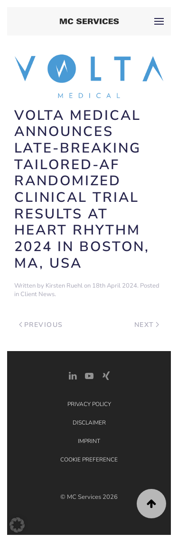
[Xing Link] (106, 374)
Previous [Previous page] (41, 324)
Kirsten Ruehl (64, 285)
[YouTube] (89, 374)
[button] (159, 21)
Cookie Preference (89, 459)
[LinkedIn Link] (72, 374)
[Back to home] (89, 21)
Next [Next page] (146, 324)
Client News (37, 294)
